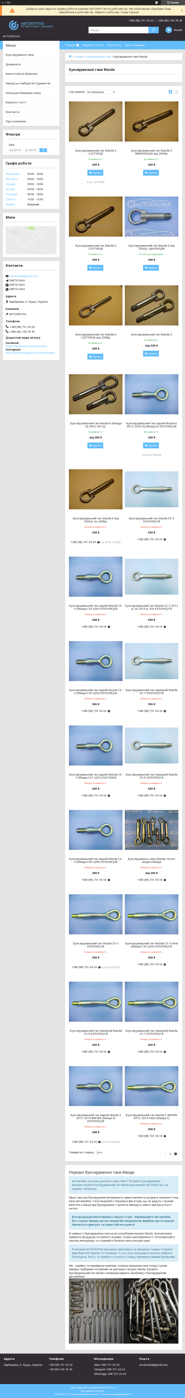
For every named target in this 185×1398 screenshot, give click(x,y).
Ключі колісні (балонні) (21, 73)
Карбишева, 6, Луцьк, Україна (23, 1365)
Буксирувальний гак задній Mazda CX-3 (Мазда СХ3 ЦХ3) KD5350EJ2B (96, 607)
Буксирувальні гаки (98, 56)
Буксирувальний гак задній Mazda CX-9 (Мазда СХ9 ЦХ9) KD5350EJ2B (96, 860)
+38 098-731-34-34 (60, 1365)
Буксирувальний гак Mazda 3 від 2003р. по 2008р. (96, 520)
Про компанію (135, 45)
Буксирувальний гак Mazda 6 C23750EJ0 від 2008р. (95, 336)
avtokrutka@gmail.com (23, 276)
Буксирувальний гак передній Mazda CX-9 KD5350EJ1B (151, 776)
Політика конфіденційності (116, 1394)
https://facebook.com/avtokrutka (26, 346)
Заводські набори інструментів (28, 83)
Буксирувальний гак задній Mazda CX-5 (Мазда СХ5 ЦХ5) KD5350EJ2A (96, 691)
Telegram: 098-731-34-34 (109, 1369)
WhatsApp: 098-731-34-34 (110, 1374)
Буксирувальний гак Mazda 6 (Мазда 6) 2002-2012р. (96, 425)
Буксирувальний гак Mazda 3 (151, 334)
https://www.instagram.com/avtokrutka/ (30, 352)
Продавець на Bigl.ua (92, 1391)
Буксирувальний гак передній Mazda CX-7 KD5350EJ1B (151, 691)
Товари (70, 45)
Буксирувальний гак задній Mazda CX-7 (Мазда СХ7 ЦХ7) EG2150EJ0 (96, 776)
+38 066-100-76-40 (60, 1369)
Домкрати (13, 64)
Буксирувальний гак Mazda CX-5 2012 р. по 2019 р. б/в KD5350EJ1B (151, 607)
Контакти (114, 45)
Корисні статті (93, 45)
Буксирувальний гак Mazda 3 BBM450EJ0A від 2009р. (151, 152)
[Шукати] (153, 30)
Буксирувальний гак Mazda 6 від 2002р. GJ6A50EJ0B (152, 247)
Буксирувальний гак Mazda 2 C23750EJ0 (95, 152)
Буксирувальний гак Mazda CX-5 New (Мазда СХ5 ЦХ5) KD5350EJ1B (151, 945)
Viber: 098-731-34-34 (106, 1365)
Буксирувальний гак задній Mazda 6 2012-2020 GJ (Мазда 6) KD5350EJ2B (151, 425)
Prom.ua (110, 1387)
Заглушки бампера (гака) (23, 92)
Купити (97, 172)
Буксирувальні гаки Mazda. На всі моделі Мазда (151, 860)
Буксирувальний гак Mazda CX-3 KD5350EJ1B (151, 520)
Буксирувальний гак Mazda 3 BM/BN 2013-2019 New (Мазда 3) (151, 1116)
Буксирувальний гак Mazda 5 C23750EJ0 (95, 247)
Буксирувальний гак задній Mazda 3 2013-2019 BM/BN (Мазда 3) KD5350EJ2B (95, 1117)
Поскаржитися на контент (85, 1394)
